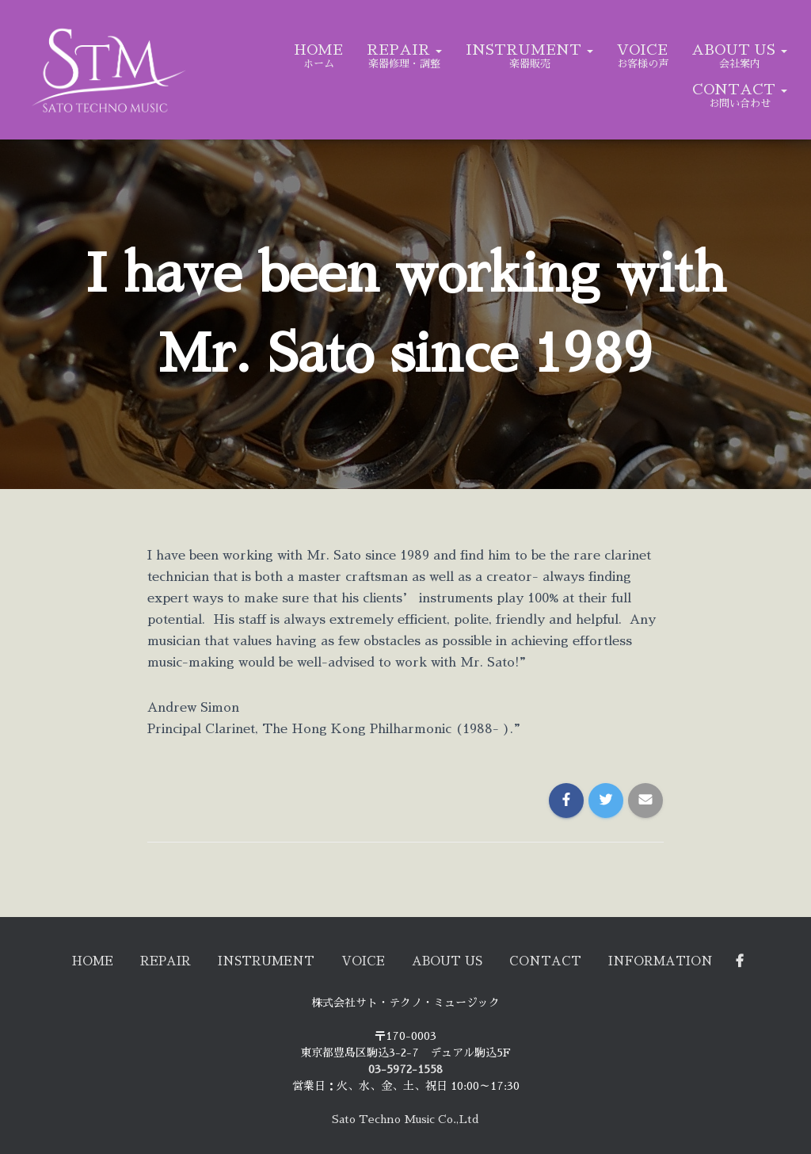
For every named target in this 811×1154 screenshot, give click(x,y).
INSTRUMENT (529, 50)
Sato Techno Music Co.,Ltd (405, 1119)
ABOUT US (739, 50)
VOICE (642, 50)
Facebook (785, 959)
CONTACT (739, 89)
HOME (318, 50)
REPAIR (404, 50)
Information (696, 960)
